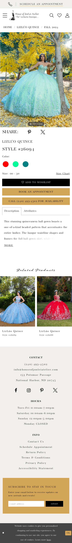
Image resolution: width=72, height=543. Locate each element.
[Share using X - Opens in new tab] (43, 132)
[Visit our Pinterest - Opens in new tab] (41, 390)
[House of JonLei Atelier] (24, 15)
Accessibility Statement (36, 468)
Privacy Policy (36, 463)
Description (11, 211)
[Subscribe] (54, 504)
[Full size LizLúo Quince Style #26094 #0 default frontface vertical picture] (36, 79)
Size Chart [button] (63, 173)
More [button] (8, 245)
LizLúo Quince (28, 27)
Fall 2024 (51, 27)
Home (8, 27)
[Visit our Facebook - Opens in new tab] (16, 390)
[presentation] (17, 301)
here (49, 540)
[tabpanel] (36, 79)
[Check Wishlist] (59, 15)
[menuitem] (5, 15)
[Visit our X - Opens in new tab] (55, 390)
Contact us (36, 441)
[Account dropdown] (67, 15)
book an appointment (36, 192)
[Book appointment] (41, 4)
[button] (5, 15)
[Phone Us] (10, 4)
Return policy (36, 452)
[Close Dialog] (3, 533)
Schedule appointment (36, 447)
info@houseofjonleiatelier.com (36, 369)
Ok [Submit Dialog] (68, 533)
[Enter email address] (26, 504)
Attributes (30, 211)
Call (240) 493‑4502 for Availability (36, 201)
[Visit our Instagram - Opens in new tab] (29, 390)
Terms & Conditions (36, 457)
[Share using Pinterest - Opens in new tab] (29, 132)
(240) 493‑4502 (35, 364)
